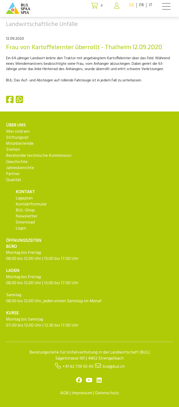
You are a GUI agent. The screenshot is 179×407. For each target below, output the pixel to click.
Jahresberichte (20, 167)
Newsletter (26, 216)
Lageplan (24, 198)
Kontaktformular (31, 204)
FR (141, 5)
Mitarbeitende (20, 143)
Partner (13, 174)
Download (25, 222)
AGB (64, 393)
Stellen (13, 149)
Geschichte (17, 161)
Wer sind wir (18, 131)
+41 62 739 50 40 (78, 366)
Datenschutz (107, 393)
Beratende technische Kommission (38, 155)
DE (131, 5)
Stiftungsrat (17, 137)
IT (150, 5)
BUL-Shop (25, 210)
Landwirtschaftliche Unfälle (42, 24)
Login (21, 228)
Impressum (82, 393)
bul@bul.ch (114, 366)
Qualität (13, 180)
